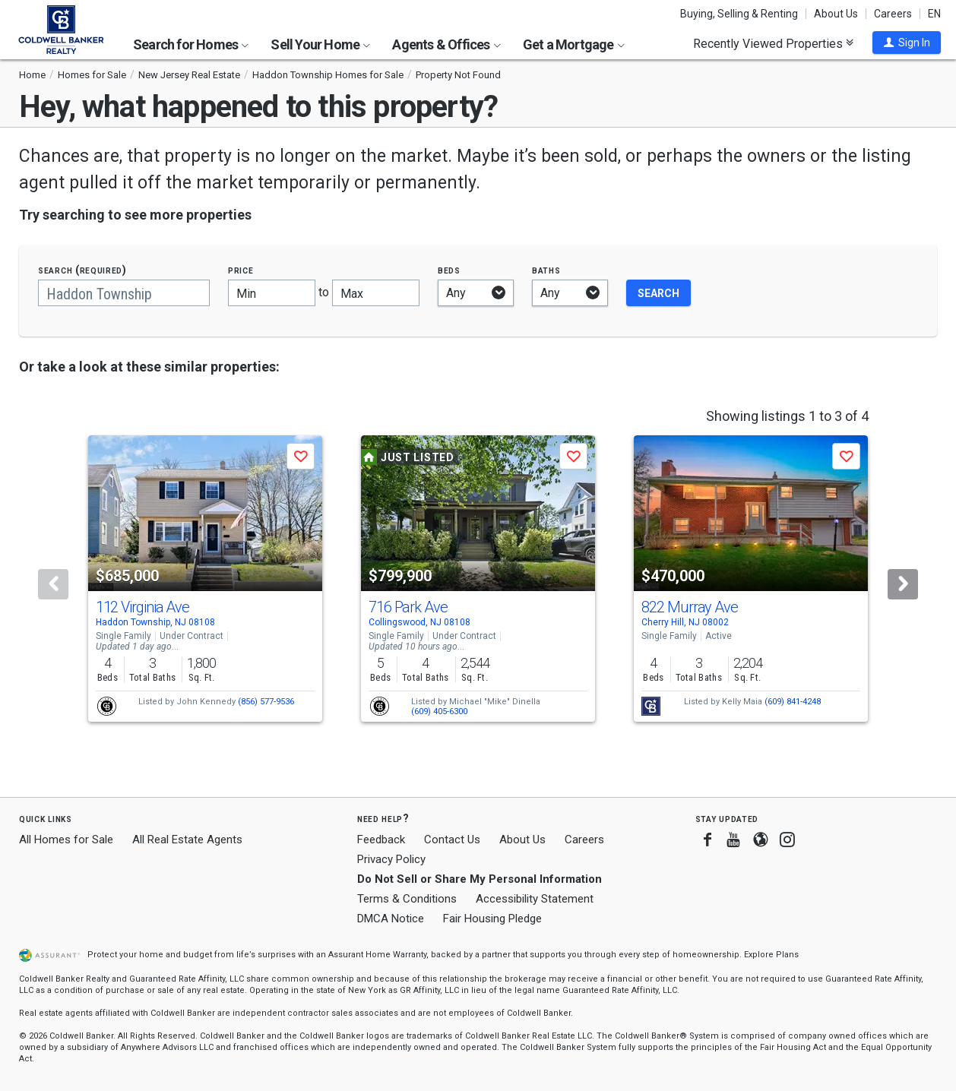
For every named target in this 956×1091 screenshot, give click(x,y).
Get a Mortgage (574, 44)
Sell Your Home (320, 44)
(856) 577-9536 (266, 702)
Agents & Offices (446, 44)
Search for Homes (190, 44)
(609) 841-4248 (792, 702)
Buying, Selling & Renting (739, 13)
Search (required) (82, 270)
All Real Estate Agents (187, 839)
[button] (906, 42)
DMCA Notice (390, 918)
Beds (449, 270)
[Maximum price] (375, 293)
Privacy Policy (391, 859)
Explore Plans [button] (771, 955)
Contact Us (452, 839)
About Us (836, 13)
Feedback (381, 840)
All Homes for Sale (66, 839)
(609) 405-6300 (439, 711)
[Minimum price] (271, 293)
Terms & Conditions (407, 899)
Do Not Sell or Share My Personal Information (479, 879)
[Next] (903, 584)
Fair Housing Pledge (492, 918)
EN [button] (934, 14)
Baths (546, 270)
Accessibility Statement (535, 899)
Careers (893, 13)
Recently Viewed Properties (773, 43)
